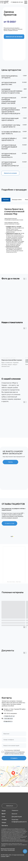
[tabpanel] (14, 239)
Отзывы (4, 819)
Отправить (14, 758)
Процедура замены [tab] (17, 199)
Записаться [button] (9, 806)
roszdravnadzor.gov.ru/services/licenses (8, 839)
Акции (4, 810)
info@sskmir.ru (8, 721)
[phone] (14, 739)
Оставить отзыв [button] (9, 523)
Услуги (4, 822)
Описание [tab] (6, 199)
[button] (10, 173)
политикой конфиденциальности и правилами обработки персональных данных (14, 751)
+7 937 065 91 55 (8, 718)
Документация (17, 817)
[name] (14, 733)
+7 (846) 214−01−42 (17, 2)
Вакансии (14, 814)
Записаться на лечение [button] (14, 37)
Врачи (3, 813)
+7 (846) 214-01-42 (9, 716)
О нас (3, 816)
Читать (10, 462)
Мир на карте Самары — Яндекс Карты (14, 581)
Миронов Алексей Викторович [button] (11, 360)
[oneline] (14, 745)
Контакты (5, 825)
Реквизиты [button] (15, 810)
